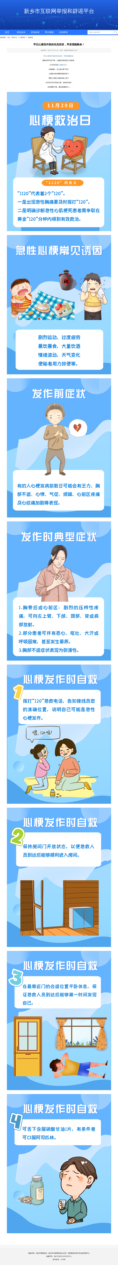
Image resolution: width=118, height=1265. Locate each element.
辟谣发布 (21, 32)
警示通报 (49, 32)
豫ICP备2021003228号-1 (63, 1256)
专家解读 (30, 37)
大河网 (63, 1259)
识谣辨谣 (63, 32)
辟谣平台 (14, 37)
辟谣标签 (35, 32)
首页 (7, 32)
